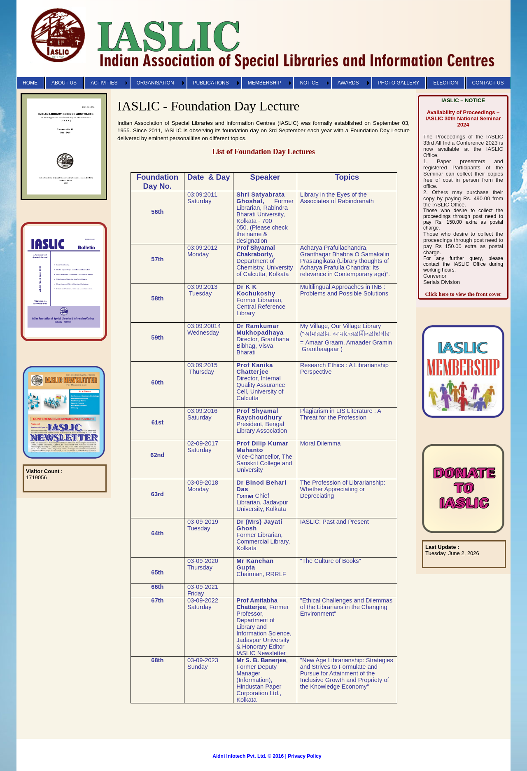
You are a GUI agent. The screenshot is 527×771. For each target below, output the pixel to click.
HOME (30, 83)
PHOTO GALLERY (399, 83)
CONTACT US (488, 83)
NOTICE (309, 83)
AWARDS (348, 83)
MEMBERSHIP (264, 83)
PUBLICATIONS (211, 83)
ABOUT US (64, 83)
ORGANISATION (155, 83)
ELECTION (445, 83)
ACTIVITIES (104, 83)
